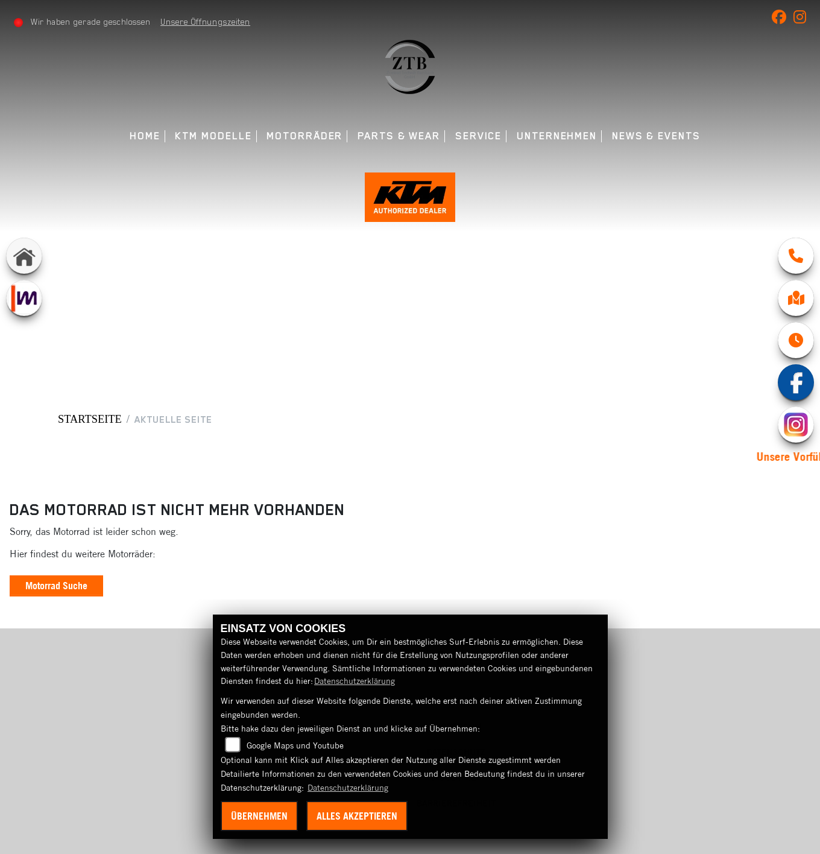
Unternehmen (557, 136)
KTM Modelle (213, 136)
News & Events (656, 136)
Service (478, 136)
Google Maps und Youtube (295, 745)
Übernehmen (259, 816)
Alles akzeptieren (357, 816)
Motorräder (304, 136)
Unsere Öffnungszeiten (205, 22)
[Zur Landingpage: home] (24, 256)
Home (145, 136)
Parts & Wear (399, 136)
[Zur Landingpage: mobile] (24, 298)
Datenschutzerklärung (354, 680)
